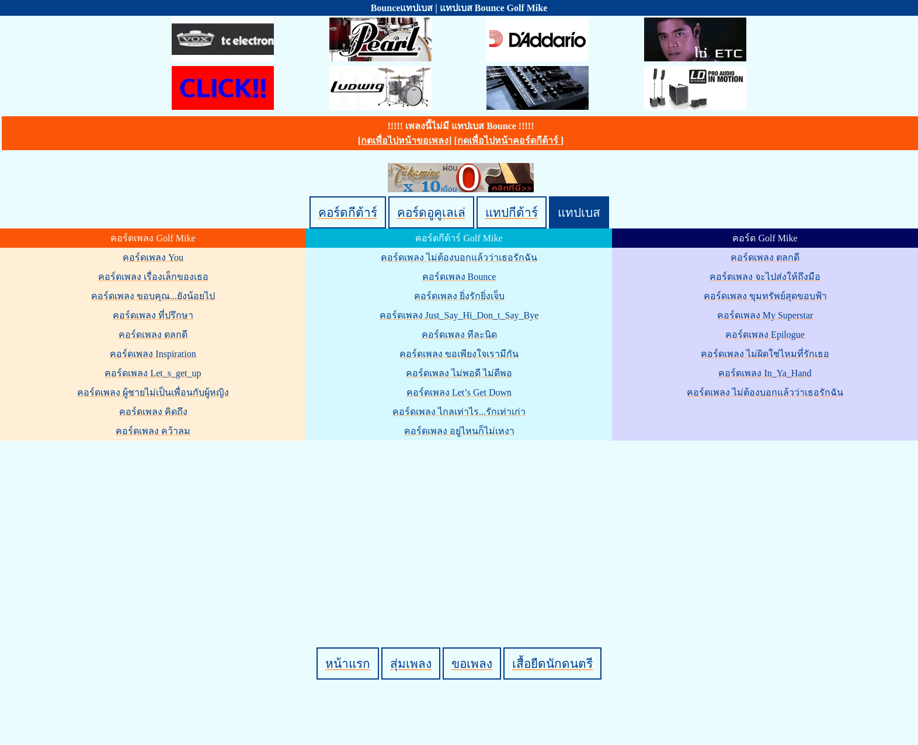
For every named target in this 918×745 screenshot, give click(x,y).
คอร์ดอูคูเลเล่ (431, 212)
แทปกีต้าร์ (511, 212)
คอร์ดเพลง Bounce (459, 277)
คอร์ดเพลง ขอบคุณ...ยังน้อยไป (153, 296)
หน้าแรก (347, 663)
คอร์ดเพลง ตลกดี (153, 334)
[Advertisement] (460, 524)
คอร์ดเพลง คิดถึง (153, 412)
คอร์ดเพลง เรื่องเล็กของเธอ (153, 277)
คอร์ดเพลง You (153, 257)
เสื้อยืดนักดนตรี (552, 663)
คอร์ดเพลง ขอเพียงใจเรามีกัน (459, 354)
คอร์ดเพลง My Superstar (765, 315)
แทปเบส (579, 212)
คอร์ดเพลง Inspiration (153, 354)
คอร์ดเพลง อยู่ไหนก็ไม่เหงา (459, 431)
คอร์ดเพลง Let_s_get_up (153, 373)
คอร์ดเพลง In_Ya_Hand (764, 373)
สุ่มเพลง (411, 663)
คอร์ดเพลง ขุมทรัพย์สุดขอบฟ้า (765, 296)
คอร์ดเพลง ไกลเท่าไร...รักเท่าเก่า (459, 412)
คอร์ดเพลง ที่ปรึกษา (153, 315)
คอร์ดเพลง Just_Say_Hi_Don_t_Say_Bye (459, 315)
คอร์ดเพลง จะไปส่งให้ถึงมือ (765, 277)
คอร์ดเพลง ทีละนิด (459, 334)
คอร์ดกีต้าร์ (347, 212)
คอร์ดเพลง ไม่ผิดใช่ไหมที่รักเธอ (765, 354)
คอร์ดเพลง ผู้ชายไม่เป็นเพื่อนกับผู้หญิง (153, 392)
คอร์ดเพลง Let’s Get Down (459, 392)
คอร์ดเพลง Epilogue (765, 334)
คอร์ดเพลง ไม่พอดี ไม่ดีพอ (459, 373)
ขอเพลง (471, 663)
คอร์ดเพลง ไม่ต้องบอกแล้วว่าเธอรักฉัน (459, 257)
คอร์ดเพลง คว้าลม (153, 431)
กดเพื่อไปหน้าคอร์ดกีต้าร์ (509, 140)
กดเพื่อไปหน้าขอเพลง (404, 140)
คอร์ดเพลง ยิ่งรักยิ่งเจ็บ (459, 296)
